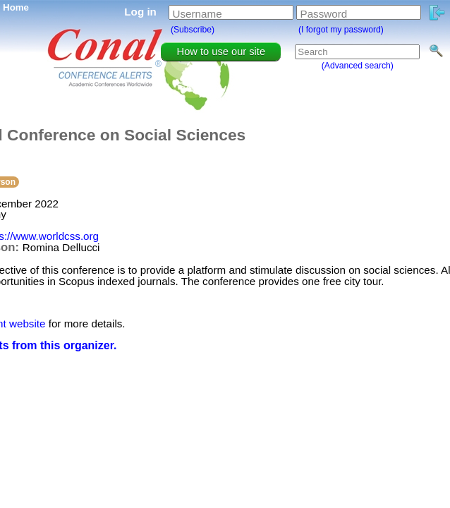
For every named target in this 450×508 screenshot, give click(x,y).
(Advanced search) (358, 66)
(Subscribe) (192, 30)
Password (324, 13)
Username (197, 13)
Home (16, 7)
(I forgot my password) (341, 30)
